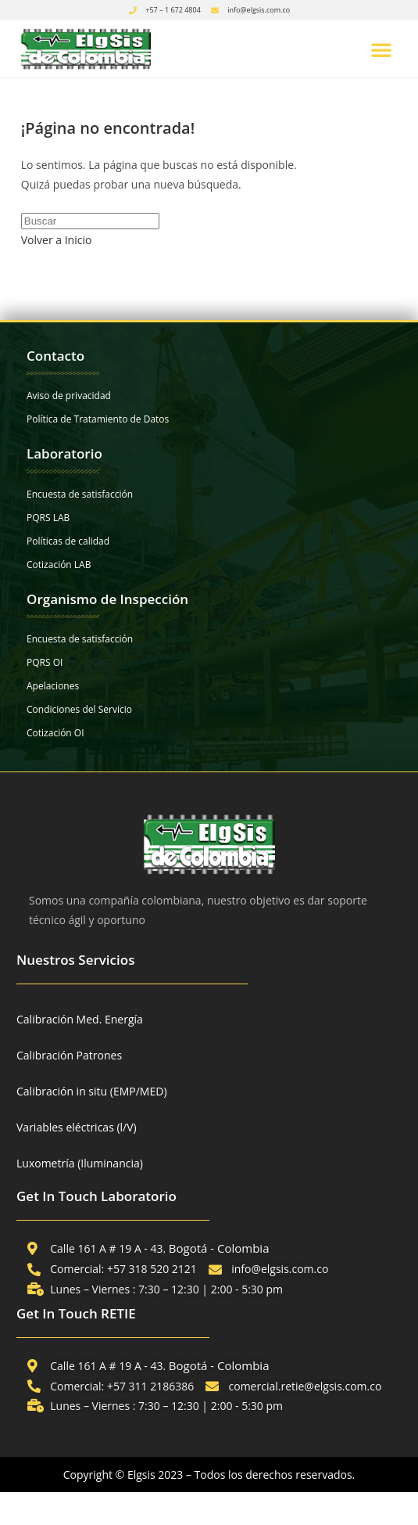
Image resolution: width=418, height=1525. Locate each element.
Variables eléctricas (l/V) (76, 1127)
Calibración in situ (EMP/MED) (91, 1091)
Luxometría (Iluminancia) (79, 1163)
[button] (381, 49)
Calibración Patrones (69, 1055)
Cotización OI (55, 732)
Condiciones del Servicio (79, 709)
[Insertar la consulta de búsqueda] (90, 221)
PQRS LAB (48, 517)
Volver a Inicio (56, 239)
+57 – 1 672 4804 (172, 10)
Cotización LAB (59, 564)
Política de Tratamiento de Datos (98, 419)
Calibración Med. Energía (79, 1019)
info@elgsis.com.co (258, 10)
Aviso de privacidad (69, 395)
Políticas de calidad (68, 541)
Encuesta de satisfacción (80, 494)
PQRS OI (45, 662)
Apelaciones (53, 685)
